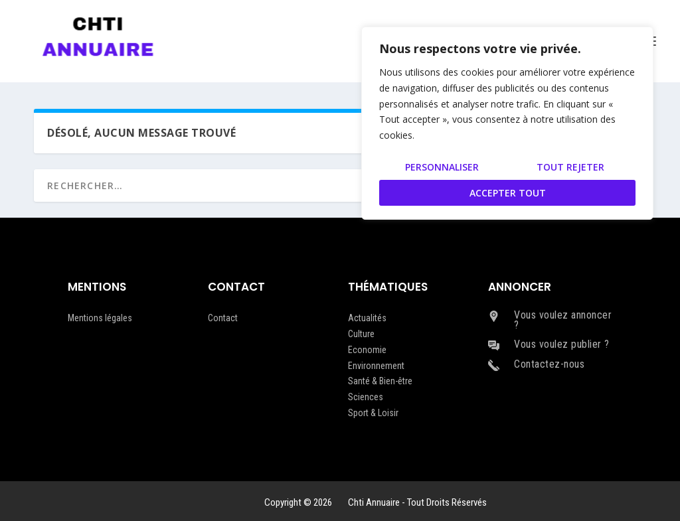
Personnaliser (442, 167)
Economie (367, 349)
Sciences (365, 397)
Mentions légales (100, 318)
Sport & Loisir (373, 413)
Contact (223, 318)
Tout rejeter (570, 167)
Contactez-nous (549, 364)
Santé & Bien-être (380, 381)
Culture (361, 334)
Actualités (367, 318)
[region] (507, 123)
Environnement (376, 365)
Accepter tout (507, 192)
